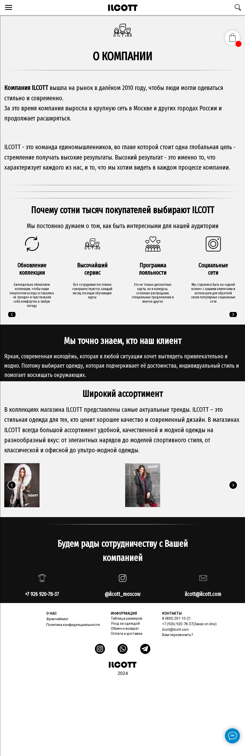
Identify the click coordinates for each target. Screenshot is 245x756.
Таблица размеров (126, 618)
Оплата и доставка (126, 634)
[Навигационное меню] (8, 7)
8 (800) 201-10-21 (176, 618)
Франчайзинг (57, 619)
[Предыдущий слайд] (12, 314)
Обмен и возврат (125, 628)
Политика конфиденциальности (73, 625)
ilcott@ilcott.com (175, 629)
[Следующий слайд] (233, 314)
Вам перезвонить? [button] (177, 635)
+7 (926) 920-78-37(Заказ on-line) (189, 624)
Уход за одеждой (125, 623)
